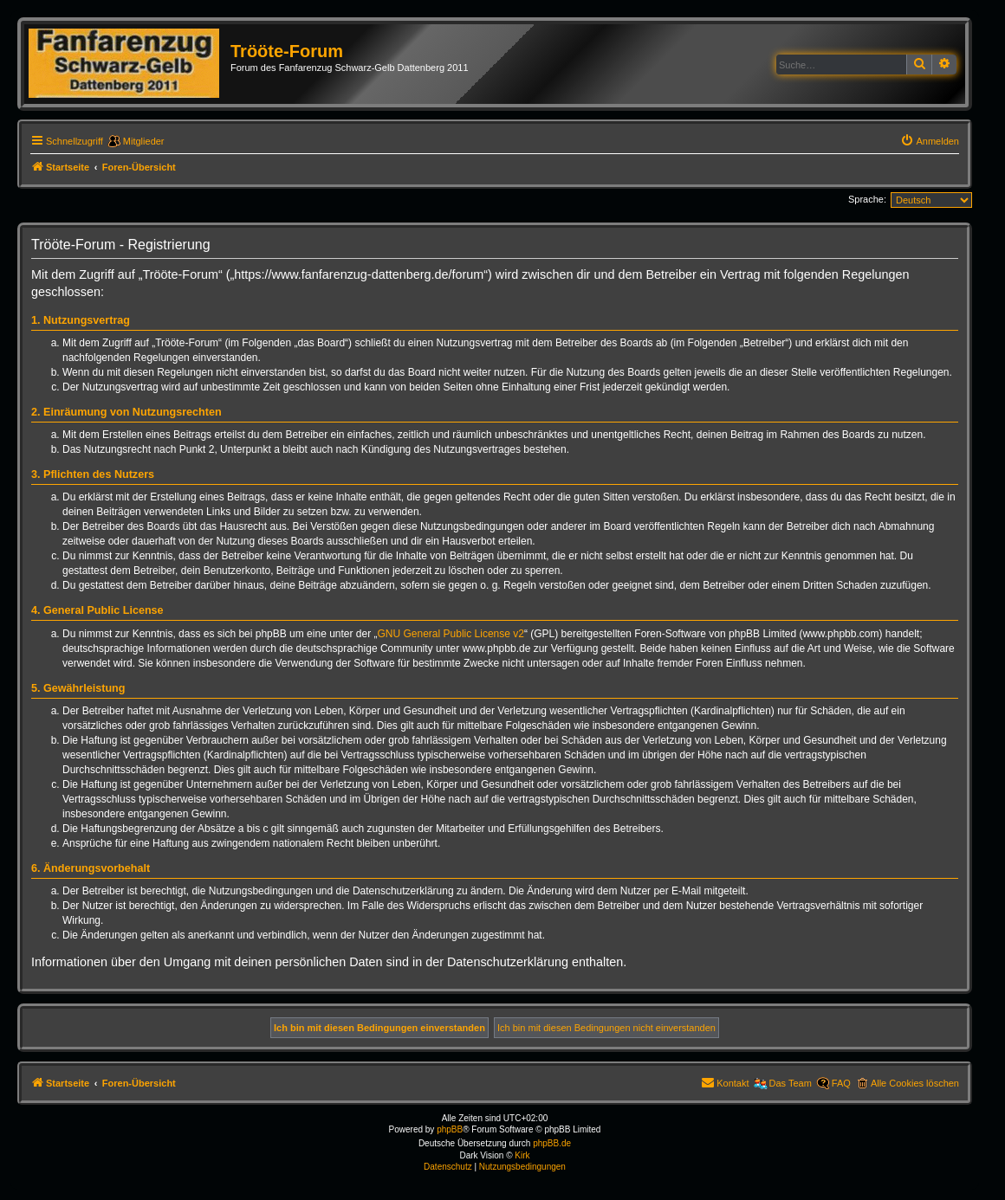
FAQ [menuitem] (841, 1083)
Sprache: (867, 199)
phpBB (450, 1129)
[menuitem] (929, 141)
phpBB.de (552, 1143)
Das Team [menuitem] (790, 1083)
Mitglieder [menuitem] (144, 141)
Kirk (522, 1155)
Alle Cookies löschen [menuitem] (915, 1083)
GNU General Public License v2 (451, 634)
